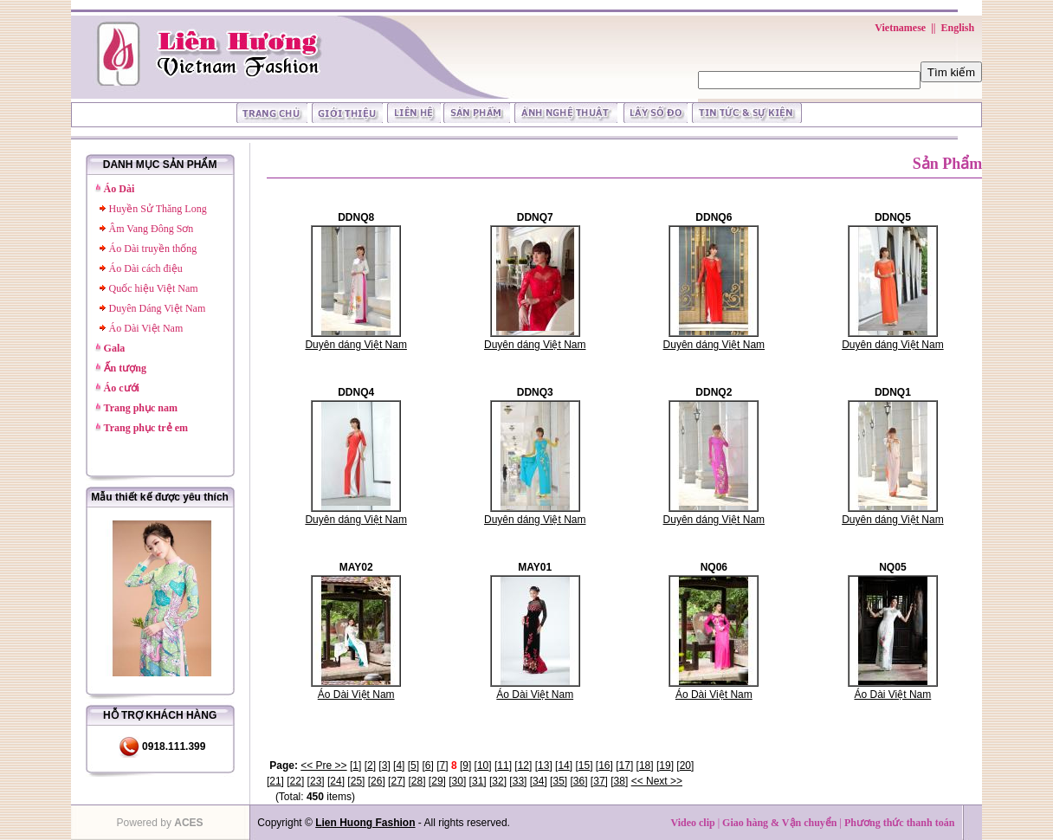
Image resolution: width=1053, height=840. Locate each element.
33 (518, 781)
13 (543, 765)
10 (482, 765)
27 (396, 781)
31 (477, 781)
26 (376, 781)
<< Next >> (656, 781)
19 (664, 765)
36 (579, 781)
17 (624, 765)
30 (457, 781)
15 (584, 765)
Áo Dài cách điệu (146, 268)
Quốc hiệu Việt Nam (153, 288)
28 (417, 781)
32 (497, 781)
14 (563, 765)
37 (598, 781)
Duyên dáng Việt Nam (356, 345)
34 (538, 781)
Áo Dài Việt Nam (146, 328)
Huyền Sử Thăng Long (158, 209)
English (957, 28)
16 (604, 765)
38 (619, 781)
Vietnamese (900, 28)
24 (335, 781)
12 (523, 765)
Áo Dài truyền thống (153, 248)
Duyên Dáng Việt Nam (157, 308)
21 (275, 781)
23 (315, 781)
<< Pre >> (323, 765)
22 (295, 781)
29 (437, 781)
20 (685, 765)
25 (356, 781)
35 (558, 781)
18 (644, 765)
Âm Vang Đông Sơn (151, 229)
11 (502, 765)
